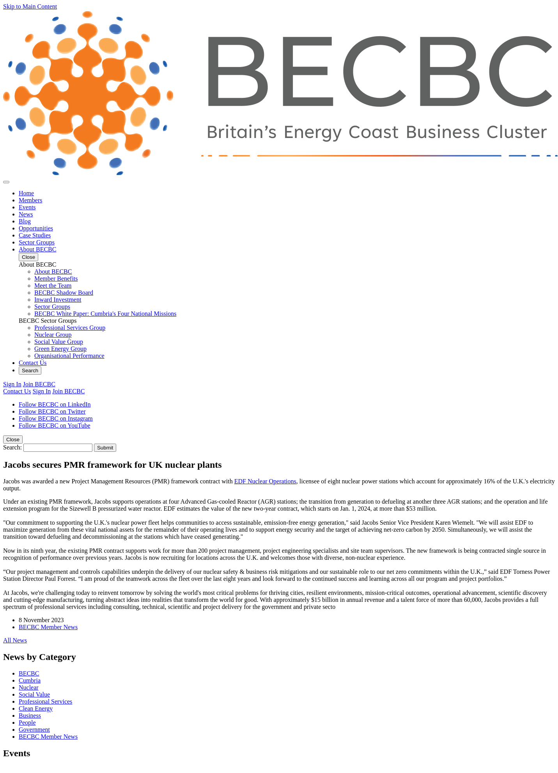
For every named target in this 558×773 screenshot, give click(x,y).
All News (15, 640)
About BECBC (37, 249)
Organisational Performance (69, 355)
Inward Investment (57, 299)
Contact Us (33, 362)
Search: (12, 447)
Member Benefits (56, 278)
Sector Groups (37, 242)
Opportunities (36, 228)
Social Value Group (58, 341)
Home (26, 193)
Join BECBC (39, 384)
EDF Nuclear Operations (265, 481)
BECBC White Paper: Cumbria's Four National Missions (105, 313)
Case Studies (35, 235)
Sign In (12, 384)
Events (27, 207)
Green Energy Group (60, 348)
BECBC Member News (48, 627)
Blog (25, 221)
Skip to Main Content (30, 6)
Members (30, 200)
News (26, 214)
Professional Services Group (69, 327)
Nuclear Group (53, 334)
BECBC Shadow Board (63, 292)
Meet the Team (52, 285)
